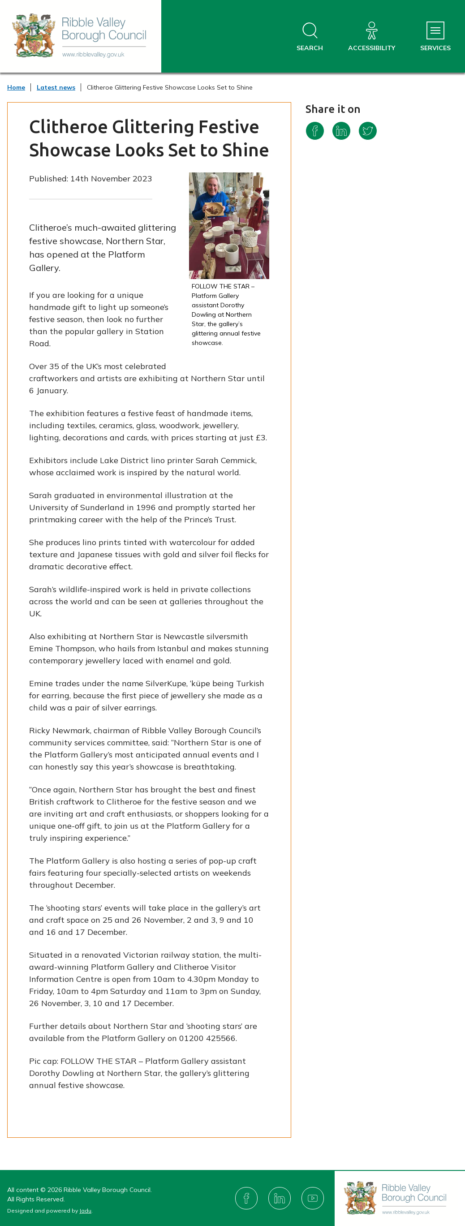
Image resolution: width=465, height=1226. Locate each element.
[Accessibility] (371, 37)
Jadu (85, 1210)
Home (16, 87)
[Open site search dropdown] (309, 37)
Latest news (56, 87)
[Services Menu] (435, 37)
